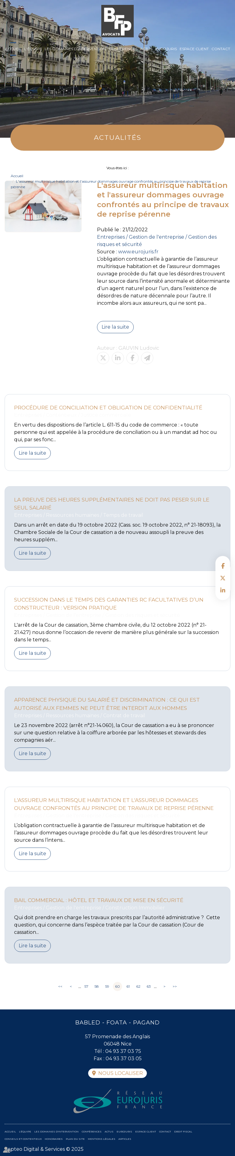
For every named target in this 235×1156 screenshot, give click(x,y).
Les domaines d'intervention (75, 49)
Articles (124, 1138)
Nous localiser (120, 1073)
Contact (220, 49)
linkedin (223, 590)
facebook (223, 566)
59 (107, 986)
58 (97, 986)
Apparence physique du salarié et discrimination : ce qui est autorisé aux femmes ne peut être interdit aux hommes (107, 703)
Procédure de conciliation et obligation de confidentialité (108, 407)
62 (138, 986)
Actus (146, 49)
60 (117, 986)
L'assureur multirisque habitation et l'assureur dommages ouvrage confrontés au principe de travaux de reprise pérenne (114, 804)
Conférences (123, 49)
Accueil (13, 49)
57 (86, 986)
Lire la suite (115, 327)
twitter (223, 578)
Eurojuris (166, 49)
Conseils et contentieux (23, 1138)
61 (128, 986)
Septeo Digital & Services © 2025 (44, 1149)
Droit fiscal (183, 1131)
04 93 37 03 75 (123, 1051)
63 (149, 986)
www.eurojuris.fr (138, 252)
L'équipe (33, 49)
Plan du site (75, 1138)
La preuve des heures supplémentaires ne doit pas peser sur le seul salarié (111, 503)
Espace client (194, 49)
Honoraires (54, 1138)
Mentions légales (101, 1138)
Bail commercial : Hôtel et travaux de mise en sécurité (98, 900)
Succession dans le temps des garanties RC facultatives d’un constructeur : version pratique (108, 603)
